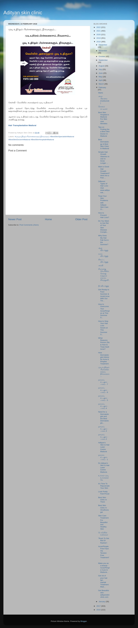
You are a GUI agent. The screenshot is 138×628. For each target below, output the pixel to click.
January (102, 602)
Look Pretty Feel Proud (103, 493)
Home (48, 219)
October (102, 56)
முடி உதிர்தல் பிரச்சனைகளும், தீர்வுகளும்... (104, 371)
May (101, 77)
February (102, 87)
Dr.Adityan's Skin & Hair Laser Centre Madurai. (104, 467)
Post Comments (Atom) (29, 225)
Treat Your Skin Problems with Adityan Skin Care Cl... (103, 202)
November (103, 51)
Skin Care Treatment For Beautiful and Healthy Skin (103, 522)
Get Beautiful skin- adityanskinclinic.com (104, 593)
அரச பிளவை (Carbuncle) (103, 99)
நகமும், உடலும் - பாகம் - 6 (103, 390)
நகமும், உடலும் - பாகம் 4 (103, 406)
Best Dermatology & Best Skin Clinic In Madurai (103, 144)
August (102, 66)
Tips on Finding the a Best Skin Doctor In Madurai (104, 131)
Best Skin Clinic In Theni (102, 499)
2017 (98, 606)
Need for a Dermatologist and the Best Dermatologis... (103, 417)
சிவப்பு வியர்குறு (103, 261)
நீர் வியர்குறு (103, 286)
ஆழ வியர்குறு (103, 249)
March (101, 84)
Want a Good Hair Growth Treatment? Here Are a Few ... (104, 172)
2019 (98, 38)
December (103, 45)
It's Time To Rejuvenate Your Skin (104, 486)
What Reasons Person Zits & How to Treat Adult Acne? (104, 343)
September (103, 60)
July (100, 69)
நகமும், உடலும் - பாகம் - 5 (103, 398)
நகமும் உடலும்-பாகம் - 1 (103, 457)
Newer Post (15, 219)
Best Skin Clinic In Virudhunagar (103, 508)
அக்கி (100, 265)
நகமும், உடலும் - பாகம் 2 (103, 437)
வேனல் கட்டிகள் (103, 108)
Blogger (83, 621)
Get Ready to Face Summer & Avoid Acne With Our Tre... (103, 295)
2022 (98, 27)
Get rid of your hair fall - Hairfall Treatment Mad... (103, 581)
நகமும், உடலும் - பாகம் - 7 (103, 382)
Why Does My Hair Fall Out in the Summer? (103, 240)
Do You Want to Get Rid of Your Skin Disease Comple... (103, 226)
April (101, 80)
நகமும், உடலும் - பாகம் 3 (103, 429)
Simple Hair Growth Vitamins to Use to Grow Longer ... (103, 157)
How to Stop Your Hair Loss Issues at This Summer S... (103, 327)
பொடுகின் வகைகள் (103, 534)
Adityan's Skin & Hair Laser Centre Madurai (104, 447)
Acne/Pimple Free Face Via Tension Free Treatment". (103, 553)
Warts (100, 93)
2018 (98, 42)
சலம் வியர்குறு (103, 255)
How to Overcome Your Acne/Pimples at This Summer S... (104, 311)
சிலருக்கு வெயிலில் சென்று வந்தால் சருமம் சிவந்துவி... (104, 275)
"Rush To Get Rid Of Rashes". (103, 540)
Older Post (81, 219)
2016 (98, 610)
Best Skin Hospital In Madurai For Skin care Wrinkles (103, 118)
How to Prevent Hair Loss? (103, 215)
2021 (98, 31)
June (101, 73)
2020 (98, 35)
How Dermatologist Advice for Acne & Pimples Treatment (103, 358)
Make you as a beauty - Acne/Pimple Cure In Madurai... (104, 567)
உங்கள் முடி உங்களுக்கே (103, 478)
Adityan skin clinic (22, 12)
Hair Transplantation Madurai (22, 125)
